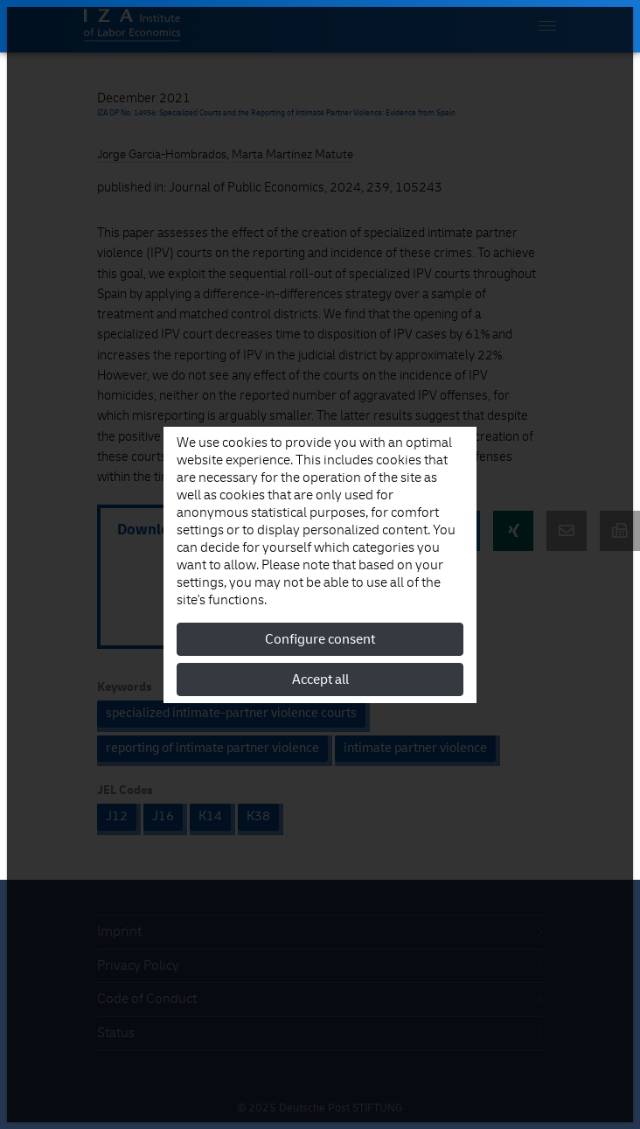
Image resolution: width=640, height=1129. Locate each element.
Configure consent (320, 639)
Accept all (320, 679)
